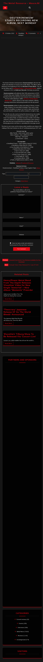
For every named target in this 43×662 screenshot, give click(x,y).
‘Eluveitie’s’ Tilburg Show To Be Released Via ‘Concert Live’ (20, 335)
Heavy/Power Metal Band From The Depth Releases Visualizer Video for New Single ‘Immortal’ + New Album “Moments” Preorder (18, 285)
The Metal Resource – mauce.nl (21, 3)
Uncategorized (21, 639)
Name (21, 217)
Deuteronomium (34, 173)
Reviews (20, 635)
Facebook (25, 163)
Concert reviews (21, 619)
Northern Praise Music (21, 177)
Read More (8, 299)
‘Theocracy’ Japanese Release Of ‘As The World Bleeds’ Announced (17, 312)
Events (21, 623)
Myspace (31, 163)
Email (21, 226)
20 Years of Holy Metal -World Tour (17, 173)
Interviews (21, 627)
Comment (21, 195)
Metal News (24, 181)
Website (18, 163)
